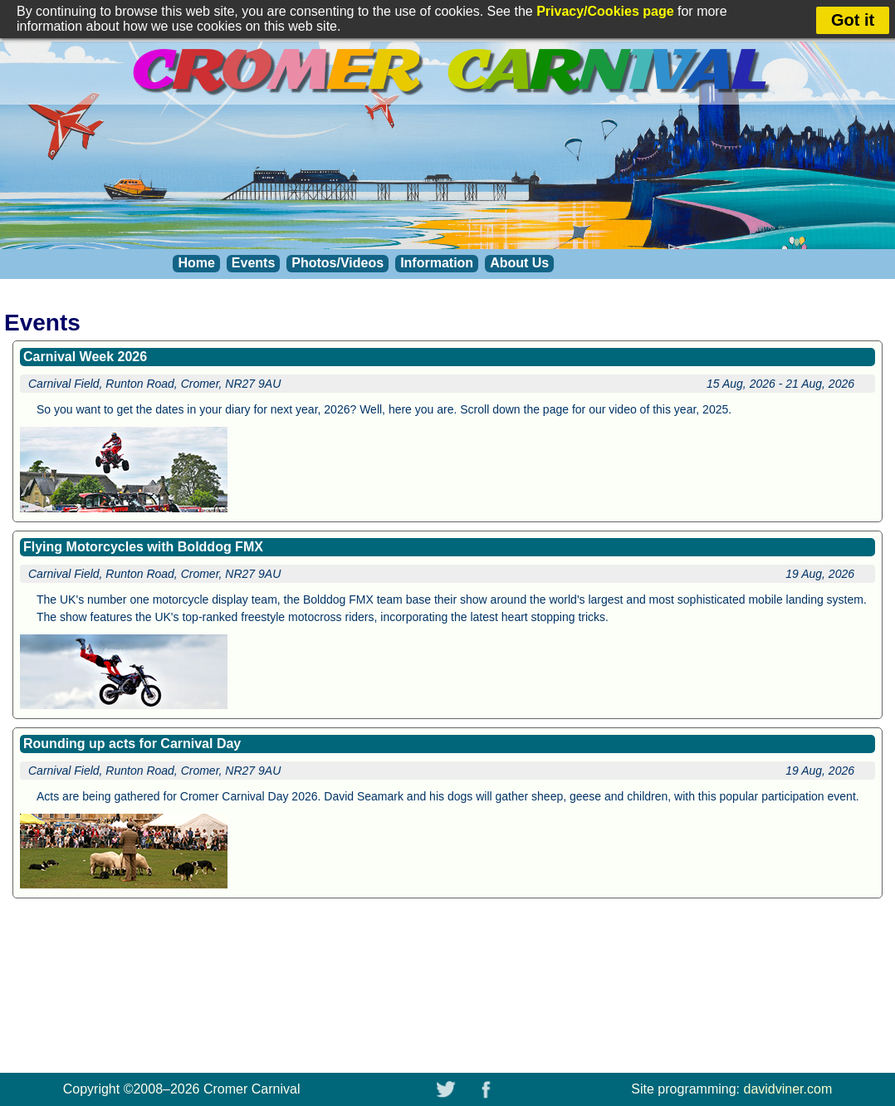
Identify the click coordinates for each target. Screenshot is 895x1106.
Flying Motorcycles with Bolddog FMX (143, 547)
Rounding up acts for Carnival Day (132, 744)
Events (253, 263)
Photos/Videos (337, 263)
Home (196, 263)
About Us (519, 263)
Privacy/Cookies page (604, 11)
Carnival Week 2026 (85, 357)
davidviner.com (788, 1089)
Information (436, 263)
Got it (852, 20)
